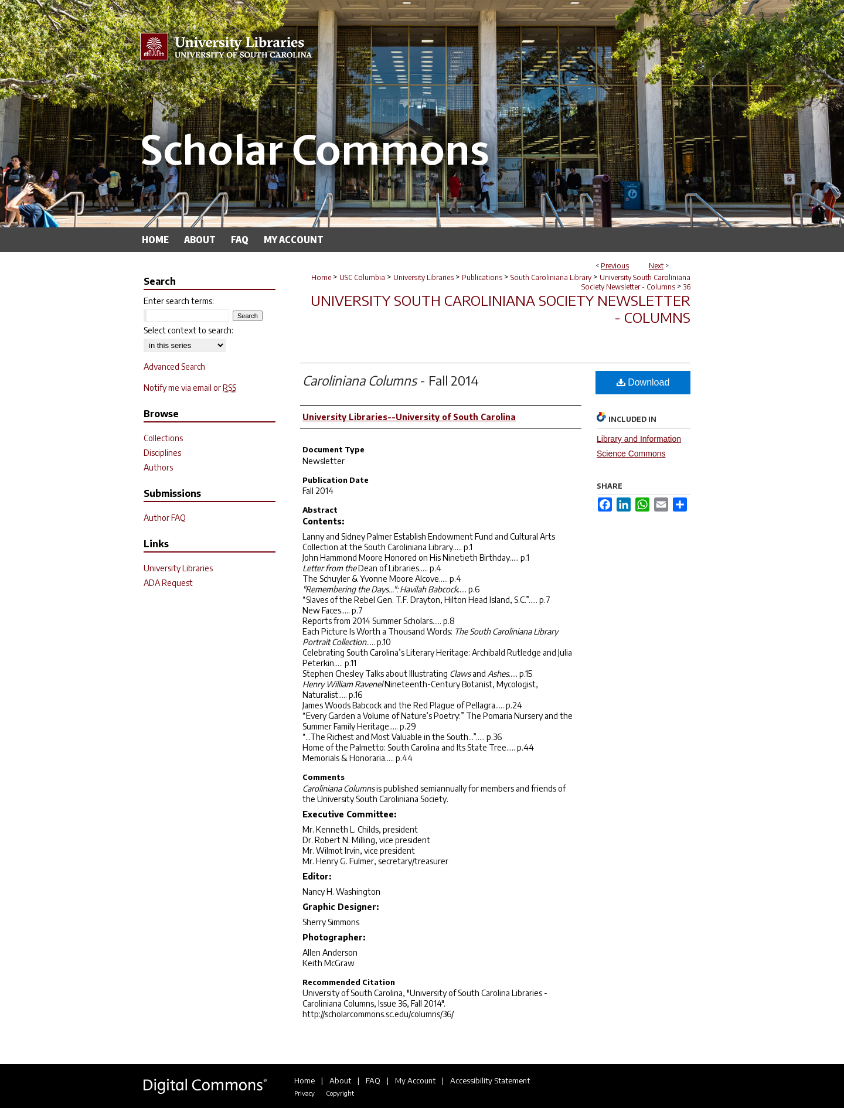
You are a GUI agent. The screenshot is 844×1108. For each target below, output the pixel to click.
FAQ (373, 1080)
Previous (615, 265)
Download (643, 382)
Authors (158, 467)
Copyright (340, 1093)
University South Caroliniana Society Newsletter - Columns (635, 282)
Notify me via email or (190, 388)
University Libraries (423, 277)
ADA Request (168, 583)
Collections (163, 438)
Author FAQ (165, 518)
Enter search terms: (179, 301)
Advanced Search (174, 366)
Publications (482, 277)
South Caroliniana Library (551, 277)
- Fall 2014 (390, 380)
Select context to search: (188, 330)
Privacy (304, 1093)
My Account (415, 1080)
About (340, 1080)
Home (321, 277)
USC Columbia (362, 277)
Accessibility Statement (490, 1080)
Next (656, 265)
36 (686, 286)
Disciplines (162, 453)
